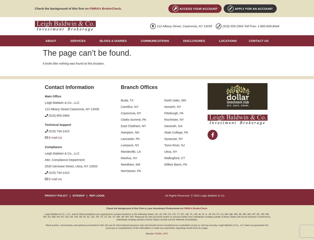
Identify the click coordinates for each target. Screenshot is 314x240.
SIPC (165, 233)
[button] (51, 40)
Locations (228, 40)
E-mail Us (55, 137)
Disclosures (194, 40)
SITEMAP (79, 195)
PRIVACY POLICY (56, 195)
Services (78, 40)
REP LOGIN (96, 195)
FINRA (158, 233)
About (50, 40)
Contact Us (259, 40)
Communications (155, 40)
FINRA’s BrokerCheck (105, 8)
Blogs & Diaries (113, 40)
